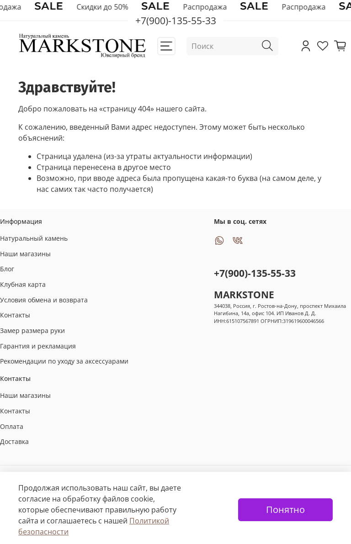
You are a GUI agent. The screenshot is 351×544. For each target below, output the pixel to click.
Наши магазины (25, 253)
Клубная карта (23, 284)
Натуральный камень (34, 238)
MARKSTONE (244, 294)
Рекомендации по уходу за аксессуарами (64, 361)
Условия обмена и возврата (44, 300)
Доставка (14, 441)
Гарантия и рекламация (38, 346)
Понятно (285, 509)
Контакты (15, 315)
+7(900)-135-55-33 (255, 273)
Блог (7, 268)
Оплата (11, 426)
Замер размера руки (32, 330)
